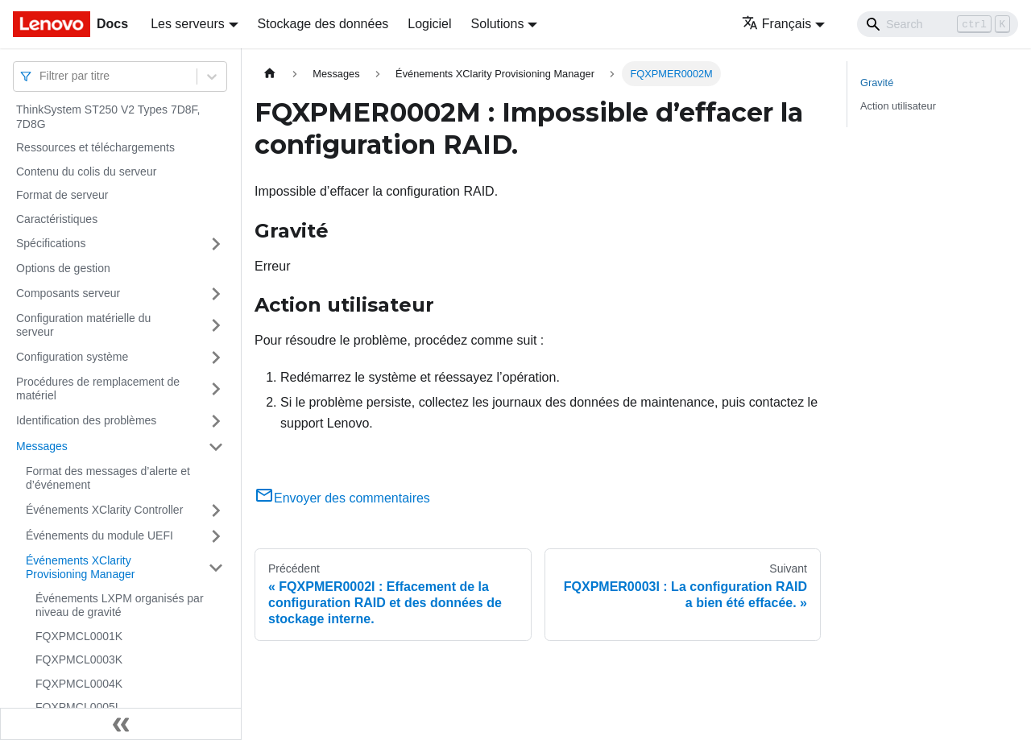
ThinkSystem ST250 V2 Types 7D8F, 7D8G (108, 116)
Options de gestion (63, 268)
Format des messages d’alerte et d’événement (108, 478)
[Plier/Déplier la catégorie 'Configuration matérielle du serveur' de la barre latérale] (216, 326)
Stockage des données (323, 24)
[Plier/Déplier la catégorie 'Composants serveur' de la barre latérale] (216, 294)
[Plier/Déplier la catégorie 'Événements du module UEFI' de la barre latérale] (216, 536)
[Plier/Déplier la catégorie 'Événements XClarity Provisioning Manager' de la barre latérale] (216, 568)
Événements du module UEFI (99, 535)
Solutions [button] (497, 24)
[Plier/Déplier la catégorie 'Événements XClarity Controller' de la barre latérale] (216, 510)
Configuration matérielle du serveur (83, 325)
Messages (42, 446)
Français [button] (776, 24)
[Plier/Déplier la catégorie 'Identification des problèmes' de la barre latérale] (216, 421)
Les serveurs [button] (188, 24)
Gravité (876, 82)
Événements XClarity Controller (104, 509)
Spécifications (50, 243)
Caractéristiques (56, 219)
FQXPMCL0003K (78, 659)
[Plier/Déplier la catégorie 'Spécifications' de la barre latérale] (216, 244)
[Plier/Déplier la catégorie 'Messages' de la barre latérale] (216, 447)
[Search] (937, 24)
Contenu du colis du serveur (86, 171)
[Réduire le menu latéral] (121, 724)
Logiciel (429, 24)
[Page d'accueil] (270, 73)
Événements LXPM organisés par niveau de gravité (119, 605)
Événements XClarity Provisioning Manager (80, 567)
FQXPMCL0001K (78, 636)
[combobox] (41, 76)
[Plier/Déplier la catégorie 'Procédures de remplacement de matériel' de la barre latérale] (216, 389)
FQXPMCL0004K (78, 683)
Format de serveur (62, 194)
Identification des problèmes (86, 420)
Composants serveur (68, 293)
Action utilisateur (898, 106)
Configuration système (72, 356)
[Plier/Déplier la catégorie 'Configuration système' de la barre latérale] (216, 357)
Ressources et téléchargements (95, 147)
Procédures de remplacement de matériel (98, 389)
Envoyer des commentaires (342, 498)
